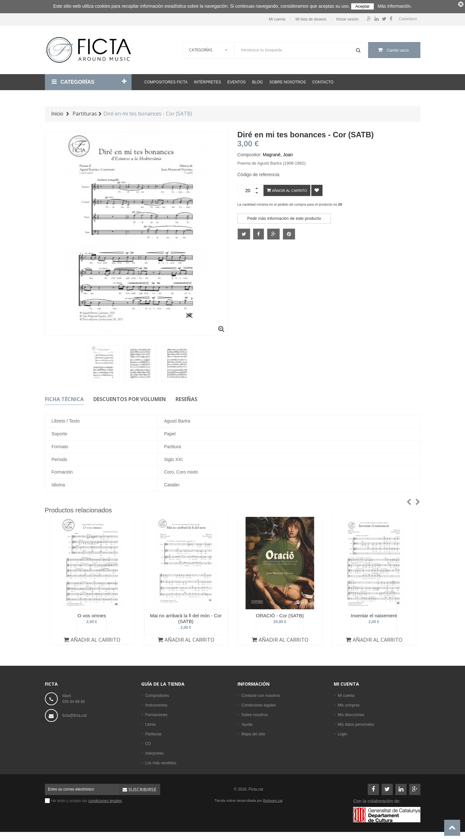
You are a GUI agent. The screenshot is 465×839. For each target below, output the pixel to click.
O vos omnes (92, 614)
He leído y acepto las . (87, 799)
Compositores (157, 694)
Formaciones (156, 713)
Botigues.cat (273, 799)
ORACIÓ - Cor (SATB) (280, 614)
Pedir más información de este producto (284, 217)
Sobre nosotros (287, 81)
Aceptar (362, 6)
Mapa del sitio (253, 733)
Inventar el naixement (374, 614)
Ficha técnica (64, 397)
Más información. (395, 6)
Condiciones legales (259, 704)
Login (342, 733)
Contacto (322, 81)
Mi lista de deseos (311, 18)
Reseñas (186, 397)
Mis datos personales (356, 723)
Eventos (236, 81)
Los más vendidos (161, 761)
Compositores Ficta (166, 81)
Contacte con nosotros (261, 694)
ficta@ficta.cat (75, 714)
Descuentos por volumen (129, 397)
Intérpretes (207, 81)
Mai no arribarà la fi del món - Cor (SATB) (185, 617)
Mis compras (349, 704)
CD (148, 742)
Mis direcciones (351, 713)
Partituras (153, 733)
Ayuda (247, 723)
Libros (150, 723)
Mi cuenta (277, 18)
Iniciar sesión (347, 18)
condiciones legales (105, 799)
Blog (257, 81)
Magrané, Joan (278, 153)
